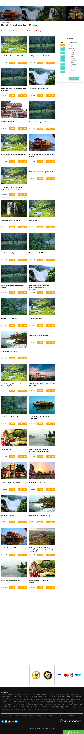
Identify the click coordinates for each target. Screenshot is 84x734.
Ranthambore (48, 698)
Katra (44, 707)
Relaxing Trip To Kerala (9, 319)
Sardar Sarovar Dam (58, 699)
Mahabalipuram (26, 698)
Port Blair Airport (6, 704)
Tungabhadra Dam (16, 698)
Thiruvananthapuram (76, 694)
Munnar (62, 694)
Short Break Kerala (7, 122)
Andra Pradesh (73, 706)
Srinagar (71, 707)
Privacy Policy (43, 715)
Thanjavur (27, 696)
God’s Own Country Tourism (38, 89)
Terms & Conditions (14, 715)
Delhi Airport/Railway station (74, 699)
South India (4, 706)
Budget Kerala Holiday (8, 516)
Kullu (9, 699)
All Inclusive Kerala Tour (37, 483)
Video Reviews (70, 3)
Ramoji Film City (24, 703)
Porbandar (45, 703)
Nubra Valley (53, 707)
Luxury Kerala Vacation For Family (40, 516)
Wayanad (9, 696)
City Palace (69, 703)
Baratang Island (31, 704)
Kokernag (45, 709)
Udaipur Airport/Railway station (69, 701)
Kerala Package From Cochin (10, 483)
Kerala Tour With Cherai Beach (11, 418)
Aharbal (39, 709)
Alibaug (55, 704)
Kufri (9, 701)
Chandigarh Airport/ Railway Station (21, 701)
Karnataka (50, 706)
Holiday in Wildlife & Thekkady (39, 56)
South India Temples (24, 706)
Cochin (19, 694)
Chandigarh (4, 701)
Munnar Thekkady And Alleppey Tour (41, 123)
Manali (13, 699)
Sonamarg (65, 707)
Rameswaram (34, 696)
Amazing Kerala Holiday (9, 352)
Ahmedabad (32, 699)
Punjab (79, 706)
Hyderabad (4, 698)
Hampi (9, 698)
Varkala (3, 696)
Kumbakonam (70, 704)
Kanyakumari (44, 694)
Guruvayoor (25, 694)
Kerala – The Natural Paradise (11, 549)
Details (12, 63)
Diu (54, 703)
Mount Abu (70, 698)
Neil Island (39, 704)
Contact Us (79, 3)
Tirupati (33, 698)
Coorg (79, 696)
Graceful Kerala (6, 450)
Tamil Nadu (4, 707)
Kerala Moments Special (9, 254)
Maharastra (44, 706)
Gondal (51, 703)
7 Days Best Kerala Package (38, 336)
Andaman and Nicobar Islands (15, 707)
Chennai (14, 696)
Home (56, 3)
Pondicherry (20, 696)
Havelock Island (22, 704)
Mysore (75, 696)
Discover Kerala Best (36, 319)
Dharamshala (19, 699)
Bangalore (69, 696)
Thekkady (67, 694)
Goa (65, 699)
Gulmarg (39, 707)
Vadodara (26, 699)
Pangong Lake (32, 709)
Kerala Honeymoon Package (10, 581)
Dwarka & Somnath (12, 706)
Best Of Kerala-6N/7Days (37, 254)
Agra (58, 701)
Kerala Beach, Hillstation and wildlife (13, 155)
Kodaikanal (63, 696)
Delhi (55, 701)
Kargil (26, 709)
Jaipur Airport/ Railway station (45, 701)
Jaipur (37, 698)
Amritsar (34, 701)
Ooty (57, 696)
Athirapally (4, 694)
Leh (47, 707)
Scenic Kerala (33, 221)
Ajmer (65, 698)
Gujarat (56, 706)
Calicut (10, 694)
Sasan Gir (38, 699)
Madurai (40, 696)
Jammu (22, 709)
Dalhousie (4, 699)
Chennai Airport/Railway (35, 703)
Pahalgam (59, 707)
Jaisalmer (55, 698)
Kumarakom (56, 694)
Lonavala (50, 704)
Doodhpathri (16, 709)
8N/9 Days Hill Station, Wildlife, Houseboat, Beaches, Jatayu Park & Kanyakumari (41, 551)
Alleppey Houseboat (34, 694)
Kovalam (50, 694)
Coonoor (53, 696)
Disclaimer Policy (70, 715)
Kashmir (34, 707)
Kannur (80, 704)
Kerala (31, 706)
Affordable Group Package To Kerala (41, 173)
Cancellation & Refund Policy (29, 715)
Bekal (75, 704)
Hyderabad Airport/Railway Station (10, 703)
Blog (62, 3)
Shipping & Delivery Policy (56, 715)
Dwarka (50, 699)
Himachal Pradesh (63, 706)
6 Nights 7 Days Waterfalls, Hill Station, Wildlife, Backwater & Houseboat (39, 288)
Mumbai (45, 704)
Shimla (76, 698)
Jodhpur (61, 698)
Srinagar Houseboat (6, 709)
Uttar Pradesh (27, 707)
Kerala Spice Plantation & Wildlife (12, 56)
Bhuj (57, 703)
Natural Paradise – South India (11, 221)
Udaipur (42, 698)
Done (73, 78)
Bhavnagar (62, 703)
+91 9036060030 (71, 721)
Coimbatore (47, 696)
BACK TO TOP (42, 721)
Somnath (44, 699)
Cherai (15, 694)
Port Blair (14, 704)
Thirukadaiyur (62, 704)
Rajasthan (36, 706)
